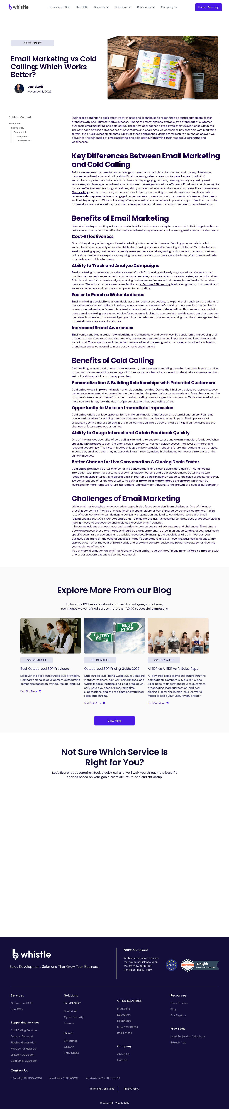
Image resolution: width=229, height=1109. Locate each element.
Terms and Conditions (102, 1088)
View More (114, 721)
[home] (17, 7)
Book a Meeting (208, 7)
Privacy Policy (131, 1088)
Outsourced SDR (59, 7)
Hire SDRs (82, 7)
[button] (101, 7)
